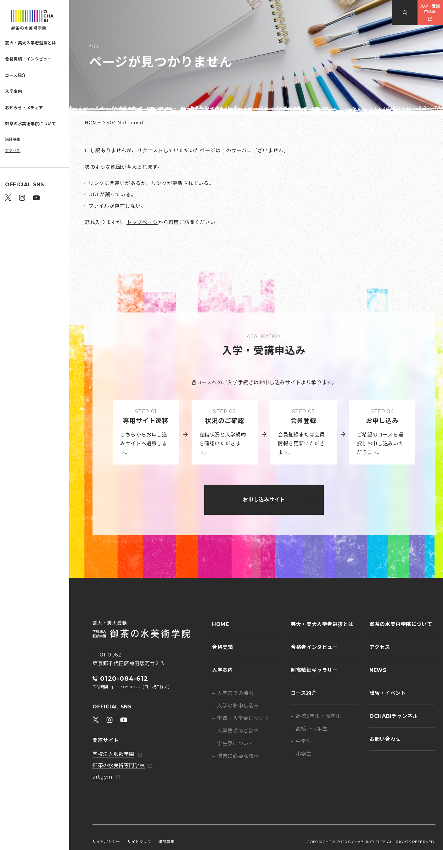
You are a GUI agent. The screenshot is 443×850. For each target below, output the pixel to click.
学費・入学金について (243, 718)
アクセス (12, 150)
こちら (128, 435)
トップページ (142, 222)
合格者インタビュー (314, 647)
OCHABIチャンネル (393, 716)
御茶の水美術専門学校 (119, 765)
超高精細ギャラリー (314, 670)
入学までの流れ (235, 693)
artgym (102, 777)
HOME (92, 123)
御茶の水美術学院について (30, 123)
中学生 (303, 741)
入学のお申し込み (238, 706)
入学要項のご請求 (238, 731)
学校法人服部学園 (113, 754)
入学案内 (13, 91)
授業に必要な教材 (238, 756)
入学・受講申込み (430, 9)
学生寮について (235, 743)
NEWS (378, 670)
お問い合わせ (385, 739)
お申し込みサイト (264, 500)
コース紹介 (15, 75)
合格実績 (222, 647)
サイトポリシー (106, 841)
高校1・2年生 (311, 729)
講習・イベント (387, 693)
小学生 (303, 754)
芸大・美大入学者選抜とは (30, 42)
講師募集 (13, 139)
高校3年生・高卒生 (318, 716)
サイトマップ (139, 841)
